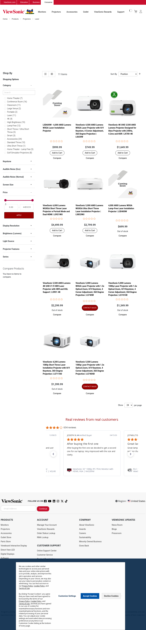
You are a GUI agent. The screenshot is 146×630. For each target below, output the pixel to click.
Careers (82, 533)
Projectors (56, 12)
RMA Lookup (42, 537)
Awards (82, 529)
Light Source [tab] (8, 241)
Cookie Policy (85, 609)
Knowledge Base (44, 584)
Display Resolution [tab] (11, 226)
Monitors (42, 12)
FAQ (39, 580)
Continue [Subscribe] (43, 509)
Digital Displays (7, 554)
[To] (27, 207)
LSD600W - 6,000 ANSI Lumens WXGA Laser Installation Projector (57, 128)
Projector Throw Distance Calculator (53, 592)
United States (136, 501)
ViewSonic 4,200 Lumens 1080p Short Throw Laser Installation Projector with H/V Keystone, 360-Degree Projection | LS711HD (56, 368)
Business (36, 2)
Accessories (72, 12)
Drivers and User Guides (47, 563)
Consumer (48, 2)
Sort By (113, 74)
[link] (92, 470)
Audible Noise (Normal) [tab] (13, 177)
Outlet (85, 12)
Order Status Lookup (46, 533)
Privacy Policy (61, 609)
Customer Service (45, 555)
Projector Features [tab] (11, 249)
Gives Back (84, 546)
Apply (19, 215)
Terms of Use (73, 609)
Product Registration (46, 559)
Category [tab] (7, 85)
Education (24, 2)
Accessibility (42, 588)
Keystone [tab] (7, 161)
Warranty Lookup (44, 571)
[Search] (19, 92)
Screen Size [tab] (8, 185)
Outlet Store (6, 537)
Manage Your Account (47, 525)
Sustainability (85, 537)
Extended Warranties (46, 576)
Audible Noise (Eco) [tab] (12, 169)
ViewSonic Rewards (102, 12)
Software (5, 558)
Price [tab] (5, 192)
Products (15, 19)
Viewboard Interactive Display (14, 546)
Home (5, 19)
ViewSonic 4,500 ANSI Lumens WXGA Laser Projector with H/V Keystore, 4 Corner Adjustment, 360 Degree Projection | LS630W (90, 131)
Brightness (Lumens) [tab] (12, 233)
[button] (57, 158)
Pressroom (116, 533)
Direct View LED (8, 550)
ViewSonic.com (10, 2)
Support (120, 12)
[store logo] (18, 11)
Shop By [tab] (7, 73)
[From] (11, 207)
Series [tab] (5, 257)
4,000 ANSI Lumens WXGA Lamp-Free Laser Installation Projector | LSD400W (121, 208)
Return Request (44, 596)
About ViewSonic (86, 525)
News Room (117, 525)
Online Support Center (47, 551)
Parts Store (6, 542)
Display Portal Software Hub (49, 567)
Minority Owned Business (90, 542)
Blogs (114, 529)
